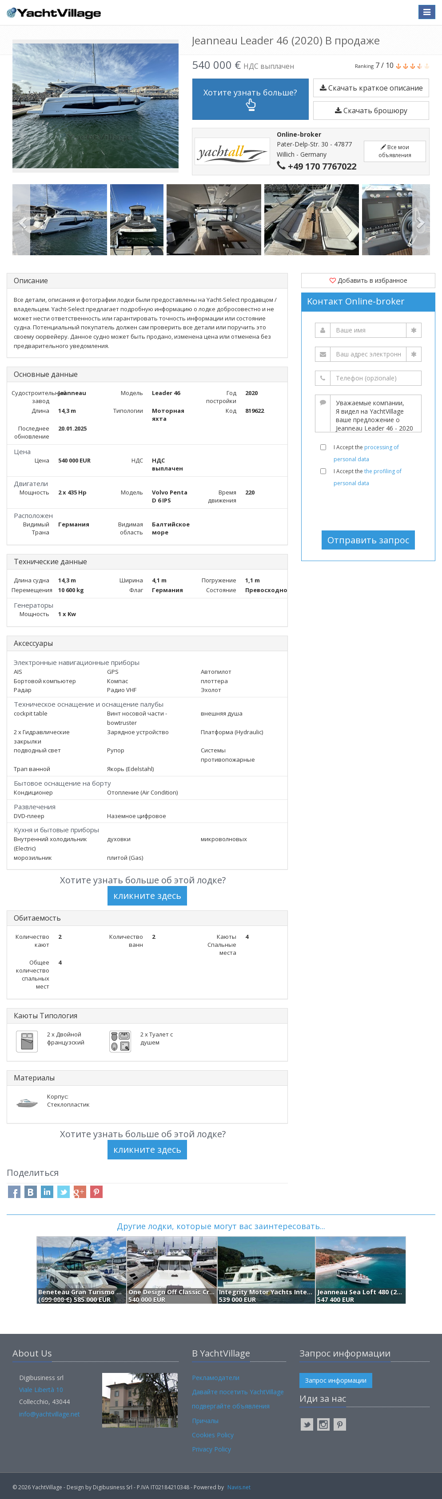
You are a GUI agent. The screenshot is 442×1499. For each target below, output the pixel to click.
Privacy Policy (211, 1449)
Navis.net (239, 1487)
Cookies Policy (213, 1435)
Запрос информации (335, 1380)
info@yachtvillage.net (49, 1414)
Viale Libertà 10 (41, 1389)
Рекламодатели (215, 1377)
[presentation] (369, 508)
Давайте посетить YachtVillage (238, 1392)
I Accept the (366, 453)
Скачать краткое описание (371, 88)
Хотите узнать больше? (250, 99)
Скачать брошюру (371, 110)
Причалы (205, 1420)
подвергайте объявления (231, 1406)
